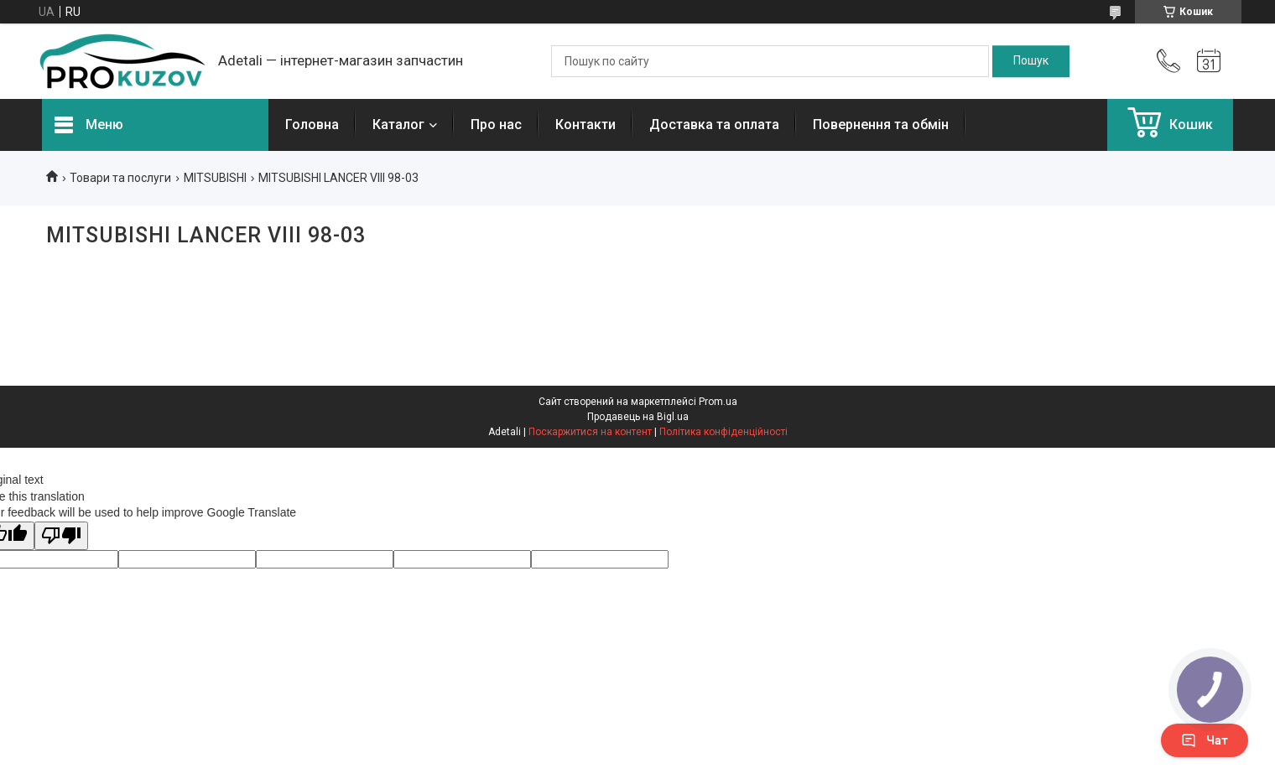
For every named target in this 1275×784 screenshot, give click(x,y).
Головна (312, 124)
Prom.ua (718, 402)
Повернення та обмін (881, 124)
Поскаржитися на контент (590, 432)
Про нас (496, 124)
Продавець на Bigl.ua (638, 417)
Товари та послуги (120, 177)
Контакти (585, 124)
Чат (1204, 740)
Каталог (398, 124)
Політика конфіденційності (723, 432)
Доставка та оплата (714, 124)
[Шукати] (1030, 61)
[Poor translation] (61, 536)
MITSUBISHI (215, 177)
